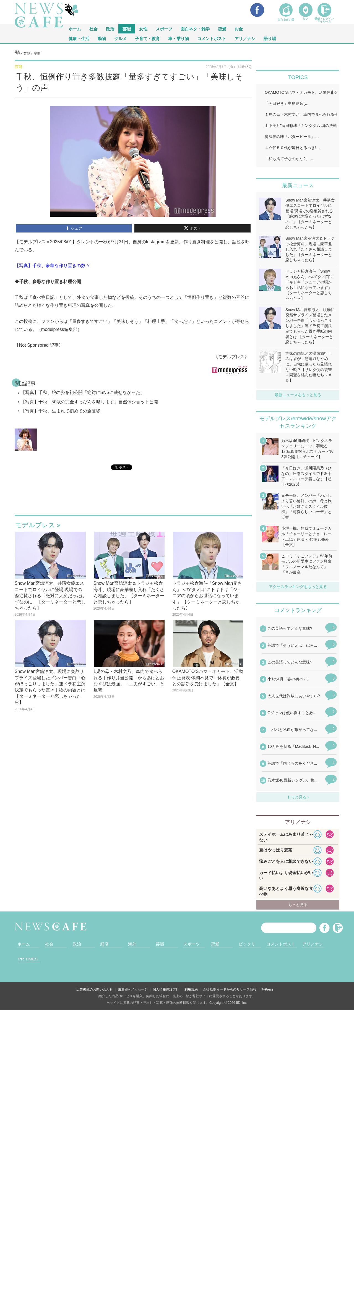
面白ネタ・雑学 (195, 29)
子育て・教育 (147, 38)
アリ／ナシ (245, 38)
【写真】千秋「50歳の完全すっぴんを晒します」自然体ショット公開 (89, 471)
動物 (102, 38)
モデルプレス (35, 594)
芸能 (127, 29)
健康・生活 (79, 38)
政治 (110, 29)
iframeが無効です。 (297, 1120)
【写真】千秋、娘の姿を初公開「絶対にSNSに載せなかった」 (83, 461)
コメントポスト (211, 38)
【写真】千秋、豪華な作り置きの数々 (52, 334)
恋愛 (222, 29)
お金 (239, 29)
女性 (143, 29)
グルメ (120, 38)
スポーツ (164, 29)
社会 (93, 29)
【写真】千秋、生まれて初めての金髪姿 (60, 480)
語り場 (270, 38)
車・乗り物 (178, 38)
